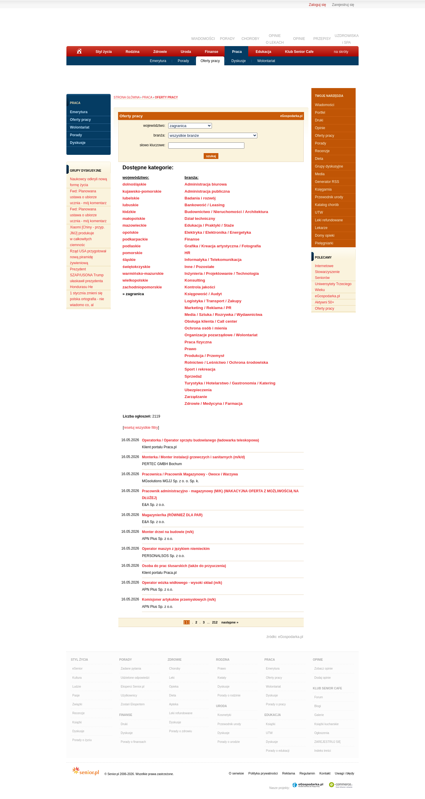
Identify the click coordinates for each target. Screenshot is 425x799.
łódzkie (129, 212)
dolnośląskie (134, 184)
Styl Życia (79, 659)
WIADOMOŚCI (203, 39)
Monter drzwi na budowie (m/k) (168, 532)
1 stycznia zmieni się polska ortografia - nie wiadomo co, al (87, 299)
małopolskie (133, 218)
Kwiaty (222, 677)
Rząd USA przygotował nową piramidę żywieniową (88, 257)
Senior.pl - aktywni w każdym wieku (99, 25)
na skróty (341, 52)
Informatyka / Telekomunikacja (212, 259)
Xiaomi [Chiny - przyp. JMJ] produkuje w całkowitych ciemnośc (87, 236)
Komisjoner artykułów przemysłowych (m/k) (179, 599)
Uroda (186, 52)
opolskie (130, 232)
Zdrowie (160, 52)
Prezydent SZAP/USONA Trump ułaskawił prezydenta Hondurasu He (87, 278)
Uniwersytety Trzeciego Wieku (333, 287)
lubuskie (130, 205)
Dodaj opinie (322, 677)
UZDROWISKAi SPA (347, 38)
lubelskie (130, 198)
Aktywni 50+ (324, 302)
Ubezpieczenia (198, 390)
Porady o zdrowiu (180, 731)
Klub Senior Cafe (299, 52)
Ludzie (76, 686)
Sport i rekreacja (199, 369)
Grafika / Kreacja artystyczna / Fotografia (222, 246)
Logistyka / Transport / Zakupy (212, 301)
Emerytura (158, 61)
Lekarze (321, 228)
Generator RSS (327, 182)
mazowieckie (134, 225)
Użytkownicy (129, 695)
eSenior (77, 668)
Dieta (319, 159)
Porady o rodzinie (229, 695)
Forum (318, 697)
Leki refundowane (329, 220)
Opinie (320, 128)
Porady (183, 61)
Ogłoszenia (321, 733)
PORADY (227, 39)
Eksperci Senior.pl (132, 686)
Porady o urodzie (229, 741)
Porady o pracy (276, 704)
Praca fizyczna (198, 342)
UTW (319, 212)
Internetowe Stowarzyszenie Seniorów (327, 272)
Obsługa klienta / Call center (210, 321)
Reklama (288, 773)
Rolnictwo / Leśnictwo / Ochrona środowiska (226, 362)
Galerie (319, 715)
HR (187, 253)
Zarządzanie (195, 396)
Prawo (190, 349)
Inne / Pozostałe (199, 266)
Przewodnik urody (329, 197)
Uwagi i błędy (344, 773)
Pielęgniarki (324, 243)
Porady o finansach (133, 741)
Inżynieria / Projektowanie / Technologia (221, 273)
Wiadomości (324, 105)
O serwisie (236, 773)
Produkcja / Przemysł (204, 355)
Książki (77, 722)
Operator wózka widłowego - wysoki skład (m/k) (182, 583)
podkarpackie (135, 239)
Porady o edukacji (278, 750)
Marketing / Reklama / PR (207, 308)
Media (320, 174)
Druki (319, 120)
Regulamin (307, 773)
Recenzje (322, 151)
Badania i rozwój (199, 198)
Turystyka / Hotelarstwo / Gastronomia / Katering (229, 383)
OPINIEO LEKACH (275, 38)
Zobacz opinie (323, 668)
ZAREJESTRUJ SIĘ (327, 741)
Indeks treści (322, 750)
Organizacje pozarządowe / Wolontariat (220, 335)
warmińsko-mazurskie (143, 273)
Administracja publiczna (207, 191)
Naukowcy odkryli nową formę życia (88, 182)
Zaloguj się (317, 5)
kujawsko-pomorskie (141, 191)
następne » (229, 622)
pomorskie (132, 253)
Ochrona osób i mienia (205, 328)
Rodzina (133, 52)
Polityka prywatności (263, 773)
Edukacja (263, 52)
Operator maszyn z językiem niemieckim (176, 549)
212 (215, 622)
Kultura (77, 677)
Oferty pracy (210, 61)
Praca (237, 52)
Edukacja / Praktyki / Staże (209, 225)
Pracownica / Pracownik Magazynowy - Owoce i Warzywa (190, 474)
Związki (77, 704)
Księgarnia (323, 189)
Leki (171, 677)
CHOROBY (250, 39)
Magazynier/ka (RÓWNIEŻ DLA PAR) (172, 515)
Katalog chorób (327, 205)
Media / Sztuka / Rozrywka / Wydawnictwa (223, 314)
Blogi (317, 706)
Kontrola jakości (199, 287)
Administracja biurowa (205, 184)
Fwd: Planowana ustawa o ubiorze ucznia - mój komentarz (88, 197)
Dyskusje (238, 61)
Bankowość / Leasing (204, 205)
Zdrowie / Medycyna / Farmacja (213, 403)
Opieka (174, 686)
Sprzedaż (193, 376)
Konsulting (194, 280)
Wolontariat (266, 61)
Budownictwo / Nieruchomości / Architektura (226, 212)
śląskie (128, 259)
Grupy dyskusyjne (329, 166)
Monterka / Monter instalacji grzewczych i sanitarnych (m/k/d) (193, 457)
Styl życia (104, 52)
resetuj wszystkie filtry (141, 428)
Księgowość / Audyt (203, 294)
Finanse (211, 52)
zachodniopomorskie (142, 287)
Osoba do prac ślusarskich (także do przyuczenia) (184, 566)
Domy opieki (324, 235)
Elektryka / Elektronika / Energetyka (217, 232)
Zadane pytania (131, 668)
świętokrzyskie (136, 266)
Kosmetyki (224, 715)
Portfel (320, 113)
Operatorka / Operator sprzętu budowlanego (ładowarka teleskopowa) (200, 440)
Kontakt (324, 773)
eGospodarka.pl (291, 116)
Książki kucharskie (326, 724)
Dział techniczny (199, 218)
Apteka (173, 704)
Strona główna (127, 97)
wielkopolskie (135, 280)
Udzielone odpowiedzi (135, 677)
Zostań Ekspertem (133, 704)
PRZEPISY (322, 39)
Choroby (174, 668)
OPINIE (299, 39)
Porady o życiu (82, 740)
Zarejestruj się (343, 5)
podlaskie (131, 246)
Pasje (76, 695)
